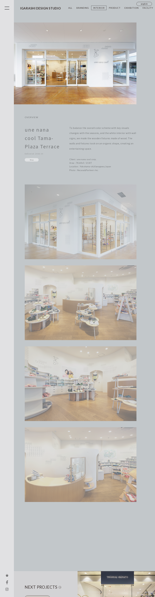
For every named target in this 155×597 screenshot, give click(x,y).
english (144, 4)
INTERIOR (99, 8)
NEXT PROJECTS (41, 587)
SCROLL (146, 593)
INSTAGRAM (7, 589)
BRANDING (82, 8)
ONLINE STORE (7, 575)
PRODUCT (114, 8)
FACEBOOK (7, 582)
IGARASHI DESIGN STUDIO (40, 8)
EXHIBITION (131, 8)
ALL (70, 8)
